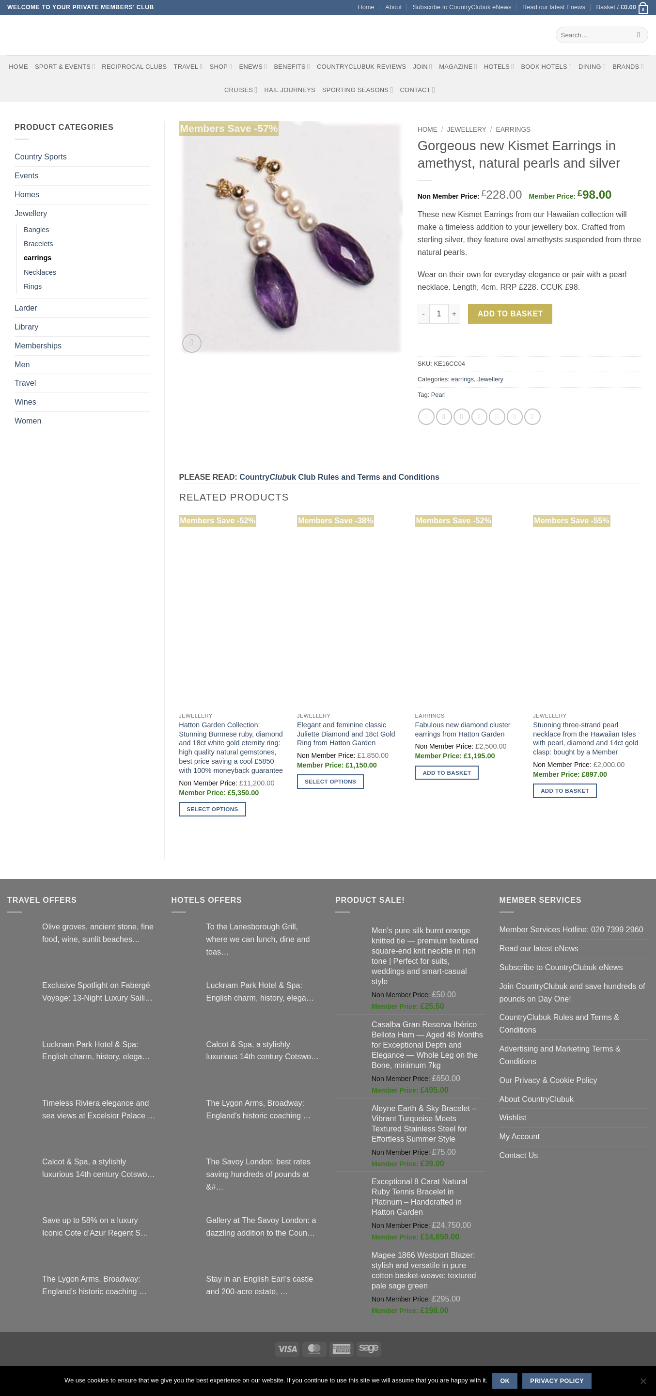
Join (422, 66)
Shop (221, 66)
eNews (253, 66)
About (393, 7)
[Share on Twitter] (444, 416)
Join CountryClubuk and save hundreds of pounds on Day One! (572, 992)
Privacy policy (557, 1381)
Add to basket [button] (447, 772)
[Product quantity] (439, 314)
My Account (520, 1136)
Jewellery (31, 213)
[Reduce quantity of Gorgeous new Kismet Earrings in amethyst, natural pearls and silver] (423, 314)
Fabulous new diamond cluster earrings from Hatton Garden (463, 729)
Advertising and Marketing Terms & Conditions (560, 1055)
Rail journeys (289, 90)
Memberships (38, 345)
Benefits (292, 66)
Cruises (240, 89)
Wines (25, 401)
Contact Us (519, 1155)
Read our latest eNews (539, 948)
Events (26, 175)
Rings (33, 286)
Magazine (458, 66)
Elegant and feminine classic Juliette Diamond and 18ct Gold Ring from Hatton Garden (346, 734)
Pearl (438, 394)
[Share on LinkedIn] (515, 416)
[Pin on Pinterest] (479, 416)
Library (26, 326)
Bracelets (38, 244)
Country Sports (41, 156)
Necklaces (40, 272)
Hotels (499, 66)
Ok (505, 1381)
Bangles (36, 230)
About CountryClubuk (537, 1099)
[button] (622, 7)
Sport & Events (65, 66)
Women (28, 420)
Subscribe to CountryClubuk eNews (462, 7)
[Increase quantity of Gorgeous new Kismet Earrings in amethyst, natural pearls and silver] (454, 314)
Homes (27, 194)
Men (22, 364)
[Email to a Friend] (461, 416)
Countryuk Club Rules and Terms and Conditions (339, 476)
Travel (188, 66)
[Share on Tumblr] (532, 416)
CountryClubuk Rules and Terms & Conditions (560, 1023)
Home (366, 7)
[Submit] (639, 35)
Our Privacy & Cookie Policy (548, 1080)
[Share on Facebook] (426, 416)
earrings (37, 258)
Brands (628, 66)
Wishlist (513, 1117)
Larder (26, 307)
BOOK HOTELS (546, 66)
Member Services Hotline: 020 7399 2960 (571, 929)
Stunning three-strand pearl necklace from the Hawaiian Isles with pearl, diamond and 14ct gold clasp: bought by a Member (585, 738)
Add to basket (510, 314)
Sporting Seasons (357, 89)
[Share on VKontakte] (497, 416)
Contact (418, 89)
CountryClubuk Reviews (361, 66)
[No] (643, 1384)
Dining (592, 66)
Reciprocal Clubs (134, 66)
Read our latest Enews (553, 7)
